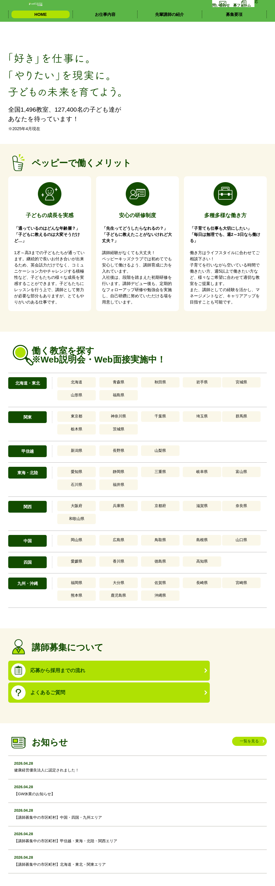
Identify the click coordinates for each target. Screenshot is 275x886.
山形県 (201, 383)
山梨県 (122, 423)
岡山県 (69, 484)
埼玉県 (148, 403)
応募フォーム (249, 10)
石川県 (201, 444)
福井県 (228, 444)
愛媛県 (69, 504)
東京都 (69, 403)
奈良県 (175, 464)
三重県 (122, 444)
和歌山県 (201, 464)
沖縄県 (254, 525)
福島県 (228, 383)
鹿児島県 (227, 525)
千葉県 (122, 403)
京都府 (122, 464)
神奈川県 (96, 403)
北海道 (69, 383)
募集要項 (234, 29)
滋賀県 (148, 464)
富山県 (175, 444)
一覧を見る (247, 652)
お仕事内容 (105, 29)
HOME (40, 29)
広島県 (96, 484)
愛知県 (69, 444)
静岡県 (96, 444)
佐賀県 (122, 525)
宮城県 (175, 383)
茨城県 (228, 403)
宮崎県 (175, 525)
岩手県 (148, 383)
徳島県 (122, 504)
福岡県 (69, 525)
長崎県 (148, 525)
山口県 (175, 484)
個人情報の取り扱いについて (38, 875)
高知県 (148, 504)
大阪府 (69, 464)
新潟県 (69, 423)
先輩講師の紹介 (169, 29)
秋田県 (122, 383)
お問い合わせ (199, 10)
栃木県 (201, 403)
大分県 (96, 525)
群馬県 (175, 403)
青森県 (96, 383)
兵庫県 (96, 464)
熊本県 (201, 525)
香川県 (96, 504)
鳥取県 (122, 484)
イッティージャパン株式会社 (99, 875)
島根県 (148, 484)
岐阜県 (148, 444)
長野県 (96, 423)
